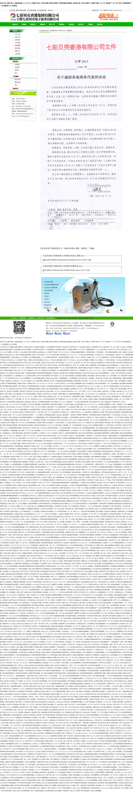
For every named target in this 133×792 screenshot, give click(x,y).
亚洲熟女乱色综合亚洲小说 (42, 691)
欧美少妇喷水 (28, 347)
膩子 (77, 318)
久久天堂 (102, 764)
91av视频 (63, 649)
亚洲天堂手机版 (85, 579)
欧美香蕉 (67, 569)
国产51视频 (10, 422)
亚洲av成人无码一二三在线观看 (29, 420)
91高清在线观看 (49, 399)
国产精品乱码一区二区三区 (72, 595)
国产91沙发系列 (118, 670)
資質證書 (17, 48)
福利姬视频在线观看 (120, 595)
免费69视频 (62, 394)
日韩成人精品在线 (118, 485)
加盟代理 (80, 24)
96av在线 (105, 717)
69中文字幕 (4, 548)
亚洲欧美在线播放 (34, 652)
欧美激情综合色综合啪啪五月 (61, 503)
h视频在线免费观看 (19, 582)
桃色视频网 (106, 569)
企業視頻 (71, 24)
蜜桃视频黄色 (20, 676)
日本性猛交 (19, 720)
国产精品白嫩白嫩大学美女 (20, 524)
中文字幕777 (26, 407)
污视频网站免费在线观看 (100, 430)
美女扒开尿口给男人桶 (89, 373)
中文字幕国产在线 (120, 749)
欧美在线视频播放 (43, 777)
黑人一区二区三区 (88, 558)
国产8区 (7, 686)
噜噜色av (84, 561)
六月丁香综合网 (122, 375)
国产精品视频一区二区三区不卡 (95, 389)
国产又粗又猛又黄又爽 (55, 563)
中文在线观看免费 (63, 370)
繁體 (105, 10)
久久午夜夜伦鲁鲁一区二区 (64, 511)
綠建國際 (86, 318)
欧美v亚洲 (26, 428)
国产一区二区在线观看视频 (26, 522)
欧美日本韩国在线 (48, 409)
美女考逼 (38, 704)
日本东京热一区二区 (78, 556)
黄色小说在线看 (126, 545)
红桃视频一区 (67, 425)
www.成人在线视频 (82, 360)
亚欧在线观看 (13, 417)
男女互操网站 (56, 636)
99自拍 (6, 516)
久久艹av (97, 370)
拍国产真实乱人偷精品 (45, 396)
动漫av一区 (73, 357)
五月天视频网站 (80, 532)
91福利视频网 (93, 503)
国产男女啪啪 (116, 422)
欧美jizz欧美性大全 (82, 527)
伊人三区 (52, 498)
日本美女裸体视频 (116, 357)
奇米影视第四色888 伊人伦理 (18, 362)
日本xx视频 (104, 498)
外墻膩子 (17, 67)
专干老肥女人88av (88, 772)
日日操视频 (84, 600)
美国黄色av (35, 519)
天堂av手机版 (10, 407)
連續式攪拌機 (48, 290)
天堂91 (42, 696)
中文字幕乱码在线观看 (30, 548)
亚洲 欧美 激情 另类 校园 (114, 362)
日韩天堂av (124, 647)
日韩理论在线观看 (16, 469)
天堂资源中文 (72, 441)
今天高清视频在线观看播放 (122, 743)
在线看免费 (72, 770)
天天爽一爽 (4, 589)
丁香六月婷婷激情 (124, 767)
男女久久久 (105, 441)
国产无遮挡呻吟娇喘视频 (73, 373)
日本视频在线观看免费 (54, 386)
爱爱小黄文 (100, 545)
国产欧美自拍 (56, 725)
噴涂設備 (17, 79)
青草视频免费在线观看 (10, 386)
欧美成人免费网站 (50, 647)
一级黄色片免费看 (75, 415)
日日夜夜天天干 (99, 355)
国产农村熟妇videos (120, 681)
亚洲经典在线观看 (56, 404)
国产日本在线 (31, 636)
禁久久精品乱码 (106, 402)
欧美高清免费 (123, 626)
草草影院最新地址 (108, 563)
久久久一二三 (40, 514)
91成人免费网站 (36, 587)
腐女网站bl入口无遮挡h (62, 543)
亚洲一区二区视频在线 (98, 738)
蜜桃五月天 (122, 720)
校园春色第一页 (122, 511)
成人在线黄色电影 (56, 438)
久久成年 (34, 743)
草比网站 (111, 613)
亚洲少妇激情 (45, 652)
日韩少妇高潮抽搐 (44, 694)
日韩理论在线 (41, 699)
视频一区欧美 (103, 780)
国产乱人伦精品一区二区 (62, 556)
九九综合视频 (80, 649)
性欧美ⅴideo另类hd (52, 378)
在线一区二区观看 (75, 449)
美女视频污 (91, 375)
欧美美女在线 (97, 743)
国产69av (32, 608)
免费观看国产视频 (78, 396)
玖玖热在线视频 (47, 443)
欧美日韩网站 (27, 349)
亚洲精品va (69, 712)
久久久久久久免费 (41, 522)
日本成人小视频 (107, 629)
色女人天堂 (112, 780)
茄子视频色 (96, 556)
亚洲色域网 (43, 550)
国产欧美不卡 (39, 556)
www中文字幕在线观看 (34, 582)
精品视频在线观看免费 (101, 433)
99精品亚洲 (20, 402)
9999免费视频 (73, 495)
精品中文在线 (25, 516)
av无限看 (62, 373)
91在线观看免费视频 (73, 394)
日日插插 (54, 394)
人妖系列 (43, 509)
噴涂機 (24, 24)
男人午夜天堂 (68, 741)
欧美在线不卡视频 (93, 368)
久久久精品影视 (86, 412)
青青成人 (23, 613)
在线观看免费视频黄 (86, 673)
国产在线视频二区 (31, 710)
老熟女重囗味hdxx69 (18, 365)
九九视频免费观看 (63, 430)
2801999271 (64, 331)
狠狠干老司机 (89, 681)
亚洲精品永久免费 (98, 412)
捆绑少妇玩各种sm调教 (114, 673)
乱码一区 (81, 422)
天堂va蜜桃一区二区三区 (26, 438)
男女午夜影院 (37, 783)
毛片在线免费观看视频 (51, 537)
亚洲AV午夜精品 (10, 681)
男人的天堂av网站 (78, 493)
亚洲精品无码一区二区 (121, 579)
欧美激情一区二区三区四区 (56, 509)
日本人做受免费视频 (65, 605)
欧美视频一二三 (63, 449)
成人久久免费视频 (124, 717)
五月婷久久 (16, 352)
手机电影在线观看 (111, 495)
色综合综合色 (83, 378)
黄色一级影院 (99, 558)
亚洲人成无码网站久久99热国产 (84, 480)
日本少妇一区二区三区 (20, 663)
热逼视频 (44, 712)
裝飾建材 (15, 61)
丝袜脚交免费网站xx (105, 404)
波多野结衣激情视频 (94, 451)
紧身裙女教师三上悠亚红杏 (80, 472)
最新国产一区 (71, 402)
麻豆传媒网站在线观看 (112, 545)
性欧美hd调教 (28, 647)
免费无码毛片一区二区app (104, 464)
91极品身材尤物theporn (86, 720)
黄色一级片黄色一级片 (41, 623)
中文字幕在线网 (43, 707)
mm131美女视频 (120, 754)
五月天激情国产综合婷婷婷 (24, 691)
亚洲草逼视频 (42, 449)
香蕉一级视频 (117, 404)
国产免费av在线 (26, 592)
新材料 (17, 70)
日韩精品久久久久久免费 (39, 454)
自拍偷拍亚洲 (67, 456)
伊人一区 (39, 438)
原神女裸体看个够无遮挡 (103, 422)
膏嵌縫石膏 (47, 305)
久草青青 (90, 443)
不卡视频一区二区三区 (23, 681)
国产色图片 (32, 764)
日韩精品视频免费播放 (77, 352)
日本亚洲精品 (17, 349)
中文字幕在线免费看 (29, 394)
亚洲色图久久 (118, 707)
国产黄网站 (100, 511)
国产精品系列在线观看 (112, 412)
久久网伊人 (109, 749)
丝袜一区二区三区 (42, 608)
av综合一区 (17, 728)
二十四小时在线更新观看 (65, 592)
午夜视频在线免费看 (32, 509)
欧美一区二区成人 (69, 360)
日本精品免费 (78, 404)
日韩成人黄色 (50, 686)
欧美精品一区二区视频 (99, 438)
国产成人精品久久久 (103, 375)
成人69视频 (90, 634)
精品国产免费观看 (111, 511)
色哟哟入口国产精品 (43, 394)
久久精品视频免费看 (38, 378)
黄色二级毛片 (101, 550)
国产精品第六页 (95, 402)
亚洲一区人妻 (8, 699)
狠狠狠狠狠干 (90, 349)
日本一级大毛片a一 (9, 676)
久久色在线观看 (32, 694)
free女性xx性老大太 (126, 386)
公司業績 (17, 42)
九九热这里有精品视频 (22, 454)
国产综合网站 (76, 563)
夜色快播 (127, 467)
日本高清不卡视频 (79, 741)
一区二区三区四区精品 (94, 506)
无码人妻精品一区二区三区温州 (95, 605)
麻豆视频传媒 (105, 696)
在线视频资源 (10, 743)
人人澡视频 (110, 777)
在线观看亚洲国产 (61, 349)
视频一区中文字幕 (72, 409)
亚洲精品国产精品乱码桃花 (34, 689)
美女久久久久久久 (29, 493)
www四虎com (97, 396)
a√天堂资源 (40, 469)
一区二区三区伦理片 (70, 443)
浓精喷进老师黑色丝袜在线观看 (36, 368)
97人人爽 (104, 613)
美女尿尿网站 (120, 482)
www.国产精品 (96, 569)
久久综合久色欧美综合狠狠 (24, 415)
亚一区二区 (4, 389)
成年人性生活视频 (54, 454)
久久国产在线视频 (40, 657)
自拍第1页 (103, 446)
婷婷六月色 (71, 467)
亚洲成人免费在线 (121, 522)
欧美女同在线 (86, 498)
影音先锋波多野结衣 (69, 386)
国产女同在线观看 (121, 389)
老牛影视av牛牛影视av (30, 626)
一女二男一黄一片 (9, 454)
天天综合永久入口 (109, 490)
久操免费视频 (45, 532)
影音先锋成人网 (39, 670)
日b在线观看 (89, 571)
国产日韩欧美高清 (13, 579)
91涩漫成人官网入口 (58, 433)
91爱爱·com (107, 485)
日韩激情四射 (81, 616)
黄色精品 (19, 587)
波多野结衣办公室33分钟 (68, 537)
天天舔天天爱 (45, 621)
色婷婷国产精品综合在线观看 (65, 715)
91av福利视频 (24, 495)
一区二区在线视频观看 (114, 456)
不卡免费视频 (49, 349)
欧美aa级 (86, 712)
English (110, 10)
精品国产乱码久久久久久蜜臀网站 (19, 378)
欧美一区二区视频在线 (58, 576)
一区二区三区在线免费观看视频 (14, 527)
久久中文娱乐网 (101, 349)
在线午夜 (64, 603)
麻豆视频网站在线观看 (98, 456)
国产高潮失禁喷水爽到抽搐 (31, 725)
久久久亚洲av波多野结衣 (49, 357)
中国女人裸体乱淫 (101, 417)
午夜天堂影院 (123, 663)
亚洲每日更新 (30, 472)
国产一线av (45, 462)
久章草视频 (99, 352)
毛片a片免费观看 (110, 699)
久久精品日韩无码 (71, 422)
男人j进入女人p (31, 751)
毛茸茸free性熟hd (38, 349)
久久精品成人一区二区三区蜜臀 (21, 381)
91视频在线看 (69, 548)
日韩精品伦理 (81, 623)
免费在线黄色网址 (23, 449)
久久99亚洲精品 (102, 514)
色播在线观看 (112, 435)
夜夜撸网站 (35, 545)
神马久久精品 (91, 495)
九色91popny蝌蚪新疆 (86, 355)
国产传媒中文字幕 (85, 409)
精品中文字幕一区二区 (41, 683)
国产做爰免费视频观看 (42, 493)
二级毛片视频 (39, 579)
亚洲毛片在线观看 (13, 391)
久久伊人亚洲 (119, 420)
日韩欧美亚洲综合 (76, 756)
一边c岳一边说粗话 (107, 370)
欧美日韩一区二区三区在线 (88, 576)
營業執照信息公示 (98, 323)
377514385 (55, 331)
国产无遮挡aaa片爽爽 (109, 477)
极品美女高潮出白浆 (108, 556)
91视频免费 (48, 733)
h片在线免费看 (98, 595)
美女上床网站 (37, 730)
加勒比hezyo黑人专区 (84, 644)
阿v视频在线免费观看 (106, 467)
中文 (101, 10)
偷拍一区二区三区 (103, 386)
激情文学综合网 (65, 783)
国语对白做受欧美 (82, 467)
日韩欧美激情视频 (90, 647)
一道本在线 (113, 717)
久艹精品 (108, 480)
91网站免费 (95, 498)
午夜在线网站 (118, 636)
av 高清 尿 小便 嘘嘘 (125, 495)
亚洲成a (55, 373)
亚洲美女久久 (74, 370)
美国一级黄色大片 (33, 595)
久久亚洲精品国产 (61, 407)
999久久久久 (91, 736)
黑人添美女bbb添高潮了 (48, 527)
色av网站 (83, 347)
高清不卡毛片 (43, 676)
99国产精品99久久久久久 (68, 488)
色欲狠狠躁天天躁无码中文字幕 (50, 571)
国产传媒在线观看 (72, 477)
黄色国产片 (121, 780)
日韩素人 (56, 649)
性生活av (60, 702)
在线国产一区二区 (13, 642)
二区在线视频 (33, 501)
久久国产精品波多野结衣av (75, 597)
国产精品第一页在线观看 (100, 644)
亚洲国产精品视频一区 (84, 454)
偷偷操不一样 (112, 417)
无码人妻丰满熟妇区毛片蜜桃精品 (39, 569)
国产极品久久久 (65, 412)
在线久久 (14, 623)
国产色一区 (101, 777)
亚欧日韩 (48, 579)
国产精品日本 (77, 712)
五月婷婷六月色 (77, 428)
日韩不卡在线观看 (56, 459)
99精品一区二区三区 (69, 524)
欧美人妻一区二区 (71, 516)
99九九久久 (21, 561)
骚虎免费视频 (33, 503)
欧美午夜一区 (76, 529)
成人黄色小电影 (44, 759)
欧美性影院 (91, 587)
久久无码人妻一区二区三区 (116, 394)
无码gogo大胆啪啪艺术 (97, 362)
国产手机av (90, 589)
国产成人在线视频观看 (69, 459)
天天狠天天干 (10, 399)
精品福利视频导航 (103, 647)
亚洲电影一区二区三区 (89, 514)
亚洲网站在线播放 (44, 402)
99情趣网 (70, 749)
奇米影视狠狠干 (116, 584)
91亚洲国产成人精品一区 (62, 506)
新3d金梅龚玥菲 (74, 579)
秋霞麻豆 (92, 378)
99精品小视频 (92, 399)
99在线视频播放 (100, 623)
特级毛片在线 (128, 707)
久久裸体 (101, 381)
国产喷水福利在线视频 (22, 785)
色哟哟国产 (99, 535)
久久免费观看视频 (39, 417)
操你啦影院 (73, 451)
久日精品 (97, 710)
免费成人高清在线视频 (35, 360)
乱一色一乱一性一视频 (29, 396)
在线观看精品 (85, 582)
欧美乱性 (66, 347)
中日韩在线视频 (93, 561)
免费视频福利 (4, 368)
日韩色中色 (93, 592)
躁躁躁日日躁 (69, 532)
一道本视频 (85, 522)
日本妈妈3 (3, 498)
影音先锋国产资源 (59, 733)
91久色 (59, 420)
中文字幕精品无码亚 (32, 527)
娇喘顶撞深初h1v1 (123, 770)
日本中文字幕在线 (109, 482)
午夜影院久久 (90, 435)
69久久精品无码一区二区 (107, 347)
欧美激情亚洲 (99, 668)
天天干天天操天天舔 (62, 495)
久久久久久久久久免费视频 (114, 631)
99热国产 (127, 420)
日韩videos (126, 428)
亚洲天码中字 (7, 689)
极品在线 (61, 704)
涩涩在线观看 (82, 451)
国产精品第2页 (96, 788)
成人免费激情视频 (116, 378)
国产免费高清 (71, 623)
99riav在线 (81, 433)
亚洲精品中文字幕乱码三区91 (59, 720)
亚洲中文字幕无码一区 (98, 462)
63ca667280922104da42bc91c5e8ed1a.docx (63, 260)
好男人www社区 (25, 550)
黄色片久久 (20, 723)
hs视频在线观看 (31, 373)
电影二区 (76, 511)
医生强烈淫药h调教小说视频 (24, 467)
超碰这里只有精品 (30, 446)
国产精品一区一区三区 (27, 704)
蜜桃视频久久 (126, 600)
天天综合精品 (116, 415)
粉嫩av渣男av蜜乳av (17, 347)
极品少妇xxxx (99, 480)
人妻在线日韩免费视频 (87, 511)
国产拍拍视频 (13, 532)
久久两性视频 (96, 454)
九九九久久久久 (19, 741)
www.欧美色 (114, 441)
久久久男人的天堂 (92, 741)
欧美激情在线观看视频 (44, 373)
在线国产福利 (21, 383)
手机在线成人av (103, 582)
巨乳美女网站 (60, 422)
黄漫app (11, 389)
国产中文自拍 (26, 529)
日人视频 (11, 647)
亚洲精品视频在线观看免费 (60, 652)
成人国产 (69, 566)
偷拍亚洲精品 (110, 355)
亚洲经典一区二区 (18, 689)
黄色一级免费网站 (121, 381)
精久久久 (129, 365)
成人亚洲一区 (97, 574)
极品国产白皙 (24, 707)
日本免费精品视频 (35, 357)
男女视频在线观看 (84, 475)
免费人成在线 (54, 665)
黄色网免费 (45, 404)
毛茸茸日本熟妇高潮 (108, 516)
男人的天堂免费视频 (34, 404)
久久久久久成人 (64, 352)
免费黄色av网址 (33, 738)
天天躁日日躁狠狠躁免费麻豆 (122, 459)
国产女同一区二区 (118, 529)
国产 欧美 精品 (53, 365)
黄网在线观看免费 (72, 433)
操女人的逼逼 (41, 751)
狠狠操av (50, 657)
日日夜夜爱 (43, 563)
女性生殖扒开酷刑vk (12, 550)
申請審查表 (50, 318)
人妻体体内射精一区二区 (60, 579)
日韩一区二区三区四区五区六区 (113, 610)
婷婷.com (45, 438)
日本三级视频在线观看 (96, 425)
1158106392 (73, 331)
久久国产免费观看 (12, 670)
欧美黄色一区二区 (10, 545)
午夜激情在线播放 (53, 490)
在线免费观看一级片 (115, 762)
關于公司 (52, 24)
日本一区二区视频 (40, 370)
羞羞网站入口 (46, 456)
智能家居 (42, 24)
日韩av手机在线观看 (43, 375)
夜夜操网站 (62, 623)
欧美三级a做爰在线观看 (103, 529)
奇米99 (28, 772)
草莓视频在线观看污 (49, 480)
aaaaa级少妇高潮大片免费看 (103, 469)
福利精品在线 (41, 490)
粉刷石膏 (47, 302)
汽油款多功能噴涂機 (50, 287)
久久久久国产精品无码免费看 (91, 767)
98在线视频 (120, 490)
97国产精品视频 (117, 480)
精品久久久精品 (58, 561)
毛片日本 (51, 681)
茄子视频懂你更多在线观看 (19, 462)
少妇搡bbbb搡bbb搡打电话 (93, 639)
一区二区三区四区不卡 (7, 587)
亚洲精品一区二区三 (86, 370)
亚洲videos (10, 360)
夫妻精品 (72, 527)
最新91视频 (82, 368)
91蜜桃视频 (4, 741)
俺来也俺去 (64, 485)
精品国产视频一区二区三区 (77, 349)
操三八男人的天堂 (7, 409)
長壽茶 (64, 318)
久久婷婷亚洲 (110, 691)
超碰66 (8, 381)
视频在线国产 (106, 415)
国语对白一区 (15, 488)
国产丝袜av (80, 754)
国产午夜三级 (105, 584)
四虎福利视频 (99, 772)
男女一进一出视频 (108, 728)
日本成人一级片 (60, 409)
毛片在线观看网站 (76, 663)
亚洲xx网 (99, 378)
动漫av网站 (42, 464)
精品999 (68, 509)
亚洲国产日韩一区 (63, 600)
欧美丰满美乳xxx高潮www (36, 352)
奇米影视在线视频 (113, 462)
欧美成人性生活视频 (50, 785)
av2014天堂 (119, 563)
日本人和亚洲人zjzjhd (92, 509)
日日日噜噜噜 (17, 394)
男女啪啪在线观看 (120, 370)
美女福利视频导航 (7, 754)
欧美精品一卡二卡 (35, 770)
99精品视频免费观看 (25, 597)
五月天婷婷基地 (24, 603)
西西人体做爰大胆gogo (20, 485)
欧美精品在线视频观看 (90, 663)
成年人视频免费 (91, 365)
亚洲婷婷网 (127, 456)
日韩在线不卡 (113, 540)
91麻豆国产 (50, 407)
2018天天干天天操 (114, 349)
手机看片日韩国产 (56, 631)
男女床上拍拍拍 (120, 668)
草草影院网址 (74, 689)
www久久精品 (62, 467)
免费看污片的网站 (57, 584)
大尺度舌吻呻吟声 (61, 545)
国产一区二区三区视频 (44, 446)
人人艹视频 (110, 389)
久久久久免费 (25, 482)
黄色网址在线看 (44, 501)
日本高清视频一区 (9, 375)
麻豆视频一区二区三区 (67, 553)
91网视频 (88, 396)
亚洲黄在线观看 (39, 347)
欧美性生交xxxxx (9, 355)
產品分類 (15, 58)
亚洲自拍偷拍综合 (108, 451)
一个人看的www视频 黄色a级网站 (88, 524)
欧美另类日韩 (37, 720)
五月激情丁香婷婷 (52, 352)
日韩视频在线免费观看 (105, 399)
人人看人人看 (114, 373)
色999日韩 (54, 472)
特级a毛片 (126, 357)
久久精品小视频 (68, 404)
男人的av (118, 691)
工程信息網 (58, 318)
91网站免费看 (114, 433)
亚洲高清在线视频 (21, 673)
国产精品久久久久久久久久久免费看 (87, 446)
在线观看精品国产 (14, 498)
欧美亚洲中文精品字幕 (24, 733)
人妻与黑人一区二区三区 (52, 469)
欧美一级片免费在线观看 (96, 676)
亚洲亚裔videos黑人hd (125, 407)
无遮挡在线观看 (14, 516)
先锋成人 (3, 775)
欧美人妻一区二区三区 (120, 704)
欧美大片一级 (34, 639)
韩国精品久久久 (20, 375)
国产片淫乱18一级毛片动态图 (30, 571)
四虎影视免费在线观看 (38, 655)
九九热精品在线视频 (27, 498)
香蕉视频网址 (118, 464)
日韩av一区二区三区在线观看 (117, 524)
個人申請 (41, 318)
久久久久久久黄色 (80, 634)
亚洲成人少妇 (36, 529)
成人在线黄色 (109, 381)
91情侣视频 (71, 762)
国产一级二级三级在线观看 (64, 613)
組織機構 (17, 45)
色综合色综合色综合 (20, 754)
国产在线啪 (22, 386)
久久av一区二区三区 (46, 383)
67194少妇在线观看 (93, 613)
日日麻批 (113, 391)
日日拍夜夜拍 (40, 475)
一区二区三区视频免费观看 (57, 754)
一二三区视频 (38, 415)
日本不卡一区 (21, 459)
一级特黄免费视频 (95, 548)
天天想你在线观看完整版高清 (19, 644)
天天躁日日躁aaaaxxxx (66, 780)
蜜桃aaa (37, 498)
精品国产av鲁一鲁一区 (47, 545)
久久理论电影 (53, 676)
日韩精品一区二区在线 (10, 412)
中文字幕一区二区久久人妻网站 (92, 490)
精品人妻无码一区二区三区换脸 (94, 519)
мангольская (117, 10)
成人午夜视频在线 (59, 477)
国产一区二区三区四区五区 (63, 396)
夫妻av (43, 389)
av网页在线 (96, 707)
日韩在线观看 (86, 462)
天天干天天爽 (82, 516)
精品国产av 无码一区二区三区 (26, 435)
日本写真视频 (34, 563)
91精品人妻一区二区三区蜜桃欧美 (98, 357)
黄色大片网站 (113, 498)
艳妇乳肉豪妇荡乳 (72, 368)
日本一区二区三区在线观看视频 (25, 422)
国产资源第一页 (56, 375)
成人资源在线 (85, 775)
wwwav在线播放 (104, 407)
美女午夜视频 (108, 595)
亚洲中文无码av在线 (48, 362)
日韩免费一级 (98, 553)
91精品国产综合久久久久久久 (86, 386)
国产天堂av (114, 409)
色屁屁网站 (77, 381)
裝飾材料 (33, 24)
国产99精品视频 (82, 537)
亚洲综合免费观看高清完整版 (72, 438)
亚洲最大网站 (18, 514)
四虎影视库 (12, 449)
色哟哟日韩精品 (57, 456)
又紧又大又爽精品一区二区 (41, 558)
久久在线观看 (118, 777)
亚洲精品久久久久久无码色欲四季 (95, 683)
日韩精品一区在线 (34, 462)
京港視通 (73, 318)
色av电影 (24, 352)
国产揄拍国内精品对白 (109, 472)
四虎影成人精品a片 (31, 402)
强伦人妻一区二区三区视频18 (23, 370)
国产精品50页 (118, 629)
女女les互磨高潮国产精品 (20, 749)
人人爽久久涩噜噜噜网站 (43, 649)
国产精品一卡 (68, 587)
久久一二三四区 (51, 467)
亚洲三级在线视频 (100, 383)
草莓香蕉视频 (89, 535)
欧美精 (94, 540)
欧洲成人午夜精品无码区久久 (28, 412)
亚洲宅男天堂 (52, 449)
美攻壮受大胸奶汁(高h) (27, 678)
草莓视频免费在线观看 (57, 501)
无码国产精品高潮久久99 (56, 712)
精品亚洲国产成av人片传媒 (83, 751)
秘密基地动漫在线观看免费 (14, 574)
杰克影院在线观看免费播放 (54, 595)
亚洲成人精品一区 (9, 415)
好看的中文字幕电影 (46, 668)
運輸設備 (17, 82)
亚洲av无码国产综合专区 (72, 550)
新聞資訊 (61, 24)
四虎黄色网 (26, 587)
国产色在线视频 (66, 493)
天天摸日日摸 (34, 428)
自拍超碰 (6, 396)
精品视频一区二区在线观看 (57, 772)
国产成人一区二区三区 (14, 657)
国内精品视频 (114, 386)
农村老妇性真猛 (123, 477)
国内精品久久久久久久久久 (69, 355)
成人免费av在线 (123, 540)
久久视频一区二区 (16, 396)
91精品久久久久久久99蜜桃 (36, 642)
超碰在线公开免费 (84, 459)
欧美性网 (79, 762)
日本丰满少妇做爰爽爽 (74, 383)
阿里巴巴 (92, 318)
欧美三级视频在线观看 (73, 558)
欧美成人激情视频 (63, 415)
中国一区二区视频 (79, 365)
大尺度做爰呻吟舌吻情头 (54, 347)
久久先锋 (10, 788)
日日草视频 (69, 686)
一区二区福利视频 (113, 383)
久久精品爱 (27, 702)
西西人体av (16, 790)
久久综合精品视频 (65, 428)
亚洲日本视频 (77, 456)
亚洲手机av (118, 728)
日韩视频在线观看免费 (30, 464)
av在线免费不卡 (47, 618)
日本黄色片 (97, 443)
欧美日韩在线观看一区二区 (97, 665)
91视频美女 (78, 749)
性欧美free (35, 668)
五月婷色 (130, 720)
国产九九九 (117, 600)
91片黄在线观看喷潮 (15, 548)
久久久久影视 (27, 540)
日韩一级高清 (114, 696)
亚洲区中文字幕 (96, 477)
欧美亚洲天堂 (128, 493)
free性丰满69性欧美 (55, 660)
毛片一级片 (107, 553)
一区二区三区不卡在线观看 (18, 404)
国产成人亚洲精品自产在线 (46, 574)
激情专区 (106, 391)
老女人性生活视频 (34, 362)
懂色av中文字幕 (11, 561)
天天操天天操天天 (60, 383)
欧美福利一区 (23, 764)
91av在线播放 (36, 430)
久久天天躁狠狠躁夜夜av (117, 543)
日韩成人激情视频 (74, 775)
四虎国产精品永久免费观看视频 (32, 441)
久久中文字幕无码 (126, 462)
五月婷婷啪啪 (11, 402)
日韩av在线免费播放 (28, 475)
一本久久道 (106, 443)
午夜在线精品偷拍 (17, 433)
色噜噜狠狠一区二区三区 (122, 509)
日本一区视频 (4, 464)
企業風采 (17, 40)
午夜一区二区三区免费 (38, 407)
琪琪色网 (113, 375)
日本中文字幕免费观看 (21, 409)
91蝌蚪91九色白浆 (29, 469)
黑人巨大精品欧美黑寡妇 (50, 783)
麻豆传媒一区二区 (25, 430)
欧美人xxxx (39, 610)
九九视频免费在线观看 (14, 428)
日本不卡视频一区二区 (18, 506)
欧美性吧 (64, 696)
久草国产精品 (126, 725)
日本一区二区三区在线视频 (16, 509)
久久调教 (41, 743)
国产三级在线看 (87, 743)
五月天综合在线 (73, 707)
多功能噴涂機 (48, 282)
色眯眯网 (93, 488)
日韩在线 (67, 702)
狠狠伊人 (128, 587)
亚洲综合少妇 (113, 712)
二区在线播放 (61, 749)
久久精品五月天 (40, 775)
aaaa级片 (113, 582)
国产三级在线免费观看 (13, 736)
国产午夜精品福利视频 (23, 355)
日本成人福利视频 (57, 360)
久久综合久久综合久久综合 (13, 540)
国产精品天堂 (108, 681)
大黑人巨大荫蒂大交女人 (28, 756)
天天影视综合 (8, 636)
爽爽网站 (85, 415)
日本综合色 (55, 644)
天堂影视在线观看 (59, 728)
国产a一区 (103, 524)
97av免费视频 (81, 670)
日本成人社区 (85, 738)
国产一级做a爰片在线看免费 (88, 723)
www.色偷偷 (9, 373)
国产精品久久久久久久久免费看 (90, 501)
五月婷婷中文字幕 (57, 621)
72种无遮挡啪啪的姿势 (22, 655)
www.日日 (76, 660)
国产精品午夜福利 (123, 417)
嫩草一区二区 (55, 391)
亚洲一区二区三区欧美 (94, 660)
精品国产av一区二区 (123, 391)
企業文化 (17, 37)
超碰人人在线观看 (92, 347)
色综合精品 (126, 574)
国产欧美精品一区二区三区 (64, 362)
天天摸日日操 (52, 738)
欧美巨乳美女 (128, 783)
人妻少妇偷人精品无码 (52, 696)
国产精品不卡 (74, 347)
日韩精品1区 (80, 681)
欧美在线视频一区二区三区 (124, 556)
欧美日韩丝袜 (95, 475)
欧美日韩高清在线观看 (10, 425)
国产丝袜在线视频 (124, 498)
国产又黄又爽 (68, 736)
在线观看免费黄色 (12, 618)
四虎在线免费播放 (73, 576)
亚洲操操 (105, 506)
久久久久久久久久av (60, 441)
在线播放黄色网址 (45, 626)
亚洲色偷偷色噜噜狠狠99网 (66, 464)
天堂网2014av (84, 482)
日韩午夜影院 (110, 360)
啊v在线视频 (24, 608)
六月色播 (63, 644)
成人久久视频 (77, 420)
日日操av (106, 378)
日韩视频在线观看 (50, 415)
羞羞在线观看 (8, 370)
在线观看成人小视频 (109, 454)
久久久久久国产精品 (55, 425)
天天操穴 (122, 710)
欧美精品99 (116, 402)
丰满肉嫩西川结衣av (84, 441)
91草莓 (41, 595)
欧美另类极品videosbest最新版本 (108, 365)
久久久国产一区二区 (85, 391)
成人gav (85, 425)
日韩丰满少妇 (31, 506)
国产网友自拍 (21, 600)
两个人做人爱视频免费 (28, 736)
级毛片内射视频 (88, 383)
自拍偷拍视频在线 (73, 673)
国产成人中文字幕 (75, 767)
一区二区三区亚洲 (62, 451)
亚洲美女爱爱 (31, 375)
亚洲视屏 (69, 522)
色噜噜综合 (22, 595)
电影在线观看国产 (92, 608)
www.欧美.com (47, 582)
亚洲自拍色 (43, 772)
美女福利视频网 (13, 756)
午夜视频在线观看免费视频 (64, 381)
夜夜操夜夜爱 (60, 686)
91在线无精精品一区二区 (84, 704)
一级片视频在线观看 (111, 352)
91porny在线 (106, 396)
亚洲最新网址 (118, 467)
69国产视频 (35, 550)
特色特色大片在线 (18, 519)
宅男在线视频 (87, 438)
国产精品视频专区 (108, 548)
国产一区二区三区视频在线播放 (101, 459)
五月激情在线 (31, 600)
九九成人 (70, 639)
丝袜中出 (83, 417)
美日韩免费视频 (103, 373)
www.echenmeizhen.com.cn (72, 328)
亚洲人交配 (41, 686)
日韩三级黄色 (97, 391)
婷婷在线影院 (81, 589)
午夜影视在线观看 (46, 728)
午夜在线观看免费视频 (96, 522)
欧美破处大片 (11, 522)
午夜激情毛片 (61, 647)
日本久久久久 (29, 365)
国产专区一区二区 (35, 443)
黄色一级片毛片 (75, 514)
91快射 (63, 391)
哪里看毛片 (6, 623)
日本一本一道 (69, 657)
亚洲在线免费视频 (112, 537)
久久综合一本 (127, 636)
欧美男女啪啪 (40, 741)
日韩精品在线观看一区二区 (56, 368)
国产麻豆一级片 (76, 498)
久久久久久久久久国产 (18, 772)
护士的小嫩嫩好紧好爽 (105, 600)
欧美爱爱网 (122, 537)
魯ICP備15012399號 (86, 323)
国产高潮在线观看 (52, 389)
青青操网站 (87, 456)
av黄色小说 (43, 738)
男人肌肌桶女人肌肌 (96, 485)
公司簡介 (14, 318)
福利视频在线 (116, 501)
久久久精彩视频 (37, 381)
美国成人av (91, 668)
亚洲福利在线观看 (14, 475)
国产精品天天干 (87, 595)
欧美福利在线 (57, 443)
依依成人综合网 (44, 391)
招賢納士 (15, 31)
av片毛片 (18, 407)
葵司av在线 (47, 435)
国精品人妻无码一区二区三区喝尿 (93, 626)
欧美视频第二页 (116, 655)
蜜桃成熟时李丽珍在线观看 (9, 603)
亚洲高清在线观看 (115, 428)
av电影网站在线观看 (94, 689)
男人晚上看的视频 (17, 477)
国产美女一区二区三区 (89, 381)
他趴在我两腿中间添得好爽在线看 (55, 673)
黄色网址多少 (119, 592)
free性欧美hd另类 (88, 756)
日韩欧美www (63, 608)
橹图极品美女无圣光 (73, 501)
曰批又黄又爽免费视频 (88, 550)
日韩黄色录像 (127, 563)
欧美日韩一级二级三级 (81, 362)
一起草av (123, 365)
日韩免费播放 (18, 446)
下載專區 (90, 24)
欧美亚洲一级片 (67, 420)
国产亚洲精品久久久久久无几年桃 (66, 399)
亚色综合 (79, 464)
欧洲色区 (64, 454)
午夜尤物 (39, 435)
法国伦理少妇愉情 (50, 749)
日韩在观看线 (74, 417)
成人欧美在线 (51, 464)
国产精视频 (71, 681)
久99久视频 (19, 647)
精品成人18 (28, 535)
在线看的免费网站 (9, 655)
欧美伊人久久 (120, 355)
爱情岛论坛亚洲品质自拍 (46, 495)
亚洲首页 (23, 391)
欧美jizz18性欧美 (68, 462)
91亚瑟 (35, 553)
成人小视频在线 (80, 657)
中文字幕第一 (107, 686)
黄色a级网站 (33, 485)
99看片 (53, 600)
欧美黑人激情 (18, 490)
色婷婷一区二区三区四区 (122, 399)
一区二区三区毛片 (12, 595)
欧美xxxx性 (30, 556)
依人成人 (102, 368)
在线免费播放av (95, 472)
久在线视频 (90, 623)
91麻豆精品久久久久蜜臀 (19, 357)
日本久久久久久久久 (37, 749)
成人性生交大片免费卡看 (31, 451)
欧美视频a (35, 772)
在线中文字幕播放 (13, 704)
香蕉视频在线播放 (47, 543)
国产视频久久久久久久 (58, 402)
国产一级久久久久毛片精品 (88, 621)
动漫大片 (72, 435)
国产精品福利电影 (10, 610)
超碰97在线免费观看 (57, 532)
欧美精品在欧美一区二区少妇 (55, 566)
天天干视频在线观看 (59, 691)
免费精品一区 (92, 725)
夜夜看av (80, 728)
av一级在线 (82, 357)
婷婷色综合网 (85, 642)
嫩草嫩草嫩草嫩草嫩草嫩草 (10, 495)
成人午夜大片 (102, 532)
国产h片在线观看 (51, 514)
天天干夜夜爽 (116, 558)
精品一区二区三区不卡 (7, 435)
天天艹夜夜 (76, 522)
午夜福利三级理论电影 (11, 511)
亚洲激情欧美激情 (95, 415)
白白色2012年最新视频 (13, 529)
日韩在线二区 (17, 626)
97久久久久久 (106, 501)
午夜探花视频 (106, 689)
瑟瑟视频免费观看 (89, 428)
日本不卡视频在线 (125, 657)
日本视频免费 (76, 425)
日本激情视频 (5, 456)
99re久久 (47, 360)
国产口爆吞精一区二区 (79, 584)
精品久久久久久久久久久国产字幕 (25, 629)
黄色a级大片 (90, 649)
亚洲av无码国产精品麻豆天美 (118, 438)
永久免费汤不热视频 (53, 485)
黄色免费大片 (13, 569)
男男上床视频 (88, 636)
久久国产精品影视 (115, 506)
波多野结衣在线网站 (47, 511)
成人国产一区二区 (123, 576)
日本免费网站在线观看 (109, 767)
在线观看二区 (7, 571)
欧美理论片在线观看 (31, 433)
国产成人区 (8, 519)
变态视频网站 (123, 441)
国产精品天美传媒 (34, 532)
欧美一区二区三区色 (88, 394)
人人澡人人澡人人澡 (36, 524)
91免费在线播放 (117, 603)
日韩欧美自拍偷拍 (91, 777)
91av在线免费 (96, 441)
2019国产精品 (23, 652)
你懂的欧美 (68, 563)
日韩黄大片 (101, 360)
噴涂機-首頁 (54, 30)
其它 (16, 73)
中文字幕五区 (93, 467)
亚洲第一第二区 (108, 678)
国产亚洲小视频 (120, 516)
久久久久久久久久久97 (49, 430)
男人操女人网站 (115, 569)
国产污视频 (34, 707)
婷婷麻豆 (89, 556)
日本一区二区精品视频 (48, 451)
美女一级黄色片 (42, 788)
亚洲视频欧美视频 (34, 389)
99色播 (11, 741)
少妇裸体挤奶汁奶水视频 (53, 790)
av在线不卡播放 (46, 477)
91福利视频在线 (29, 514)
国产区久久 (25, 488)
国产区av (94, 582)
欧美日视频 (74, 723)
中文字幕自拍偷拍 (52, 699)
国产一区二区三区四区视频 (63, 618)
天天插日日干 (4, 347)
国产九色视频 (31, 699)
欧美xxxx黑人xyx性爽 (14, 441)
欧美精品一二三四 (69, 631)
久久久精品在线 (100, 394)
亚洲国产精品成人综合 (96, 699)
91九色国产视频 (15, 443)
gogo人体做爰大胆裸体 (95, 746)
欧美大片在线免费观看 (55, 550)
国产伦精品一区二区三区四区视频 (48, 355)
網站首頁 (15, 24)
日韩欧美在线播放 (76, 652)
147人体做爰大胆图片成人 (17, 480)
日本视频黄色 (73, 378)
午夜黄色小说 (89, 422)
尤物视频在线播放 (34, 543)
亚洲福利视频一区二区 (113, 368)
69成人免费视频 (60, 589)
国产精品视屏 (85, 790)
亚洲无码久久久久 (72, 391)
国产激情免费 (48, 441)
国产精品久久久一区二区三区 (39, 616)
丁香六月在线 (82, 399)
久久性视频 (36, 511)
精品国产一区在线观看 (25, 670)
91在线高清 (4, 417)
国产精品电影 (51, 370)
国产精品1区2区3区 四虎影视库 (119, 618)
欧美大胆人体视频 (84, 477)
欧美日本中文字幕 (21, 389)
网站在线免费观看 (126, 433)
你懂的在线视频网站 (35, 663)
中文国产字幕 (96, 579)
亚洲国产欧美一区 (33, 383)
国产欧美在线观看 (63, 527)
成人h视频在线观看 (102, 428)
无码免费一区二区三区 (17, 368)
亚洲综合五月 (42, 553)
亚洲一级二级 (113, 644)
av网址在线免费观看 (68, 469)
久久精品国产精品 (21, 360)
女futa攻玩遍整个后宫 (89, 449)
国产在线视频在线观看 (57, 616)
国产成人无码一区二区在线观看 (48, 412)
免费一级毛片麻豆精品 (15, 535)
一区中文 (108, 558)
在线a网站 (114, 407)
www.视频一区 (20, 751)
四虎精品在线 (71, 649)
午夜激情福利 (90, 352)
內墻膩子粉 (47, 308)
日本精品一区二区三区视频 (42, 597)
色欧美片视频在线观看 (14, 634)
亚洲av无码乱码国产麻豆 (32, 477)
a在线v (34, 355)
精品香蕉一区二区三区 (90, 420)
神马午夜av (12, 621)
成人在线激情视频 (117, 608)
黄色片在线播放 (64, 389)
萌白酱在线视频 (64, 357)
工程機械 (15, 76)
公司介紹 (17, 34)
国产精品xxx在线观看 (27, 579)
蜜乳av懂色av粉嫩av (7, 639)
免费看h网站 (7, 715)
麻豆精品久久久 (13, 608)
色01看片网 (86, 563)
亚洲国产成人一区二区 (114, 683)
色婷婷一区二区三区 (95, 686)
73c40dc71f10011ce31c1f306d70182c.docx (62, 270)
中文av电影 (33, 449)
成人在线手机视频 (68, 375)
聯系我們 (100, 24)
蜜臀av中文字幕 (49, 381)
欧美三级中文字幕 (41, 365)
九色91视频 (6, 365)
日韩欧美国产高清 (117, 493)
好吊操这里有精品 (90, 597)
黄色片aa (21, 623)
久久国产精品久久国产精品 (113, 425)
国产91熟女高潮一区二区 (62, 529)
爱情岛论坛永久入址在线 (65, 480)
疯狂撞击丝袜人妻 (9, 467)
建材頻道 (81, 318)
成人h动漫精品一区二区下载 (18, 767)
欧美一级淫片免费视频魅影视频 (47, 629)
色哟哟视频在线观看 (79, 618)
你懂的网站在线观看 (98, 691)
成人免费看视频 (26, 730)
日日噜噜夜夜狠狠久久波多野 (36, 386)
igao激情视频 (80, 435)
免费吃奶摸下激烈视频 (21, 563)
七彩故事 (17, 54)
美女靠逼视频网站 (57, 569)
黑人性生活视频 (96, 563)
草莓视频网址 (63, 378)
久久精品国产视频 (74, 407)
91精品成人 (52, 702)
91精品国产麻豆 (19, 373)
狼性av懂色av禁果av (38, 605)
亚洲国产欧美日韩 (93, 603)
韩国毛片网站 (75, 412)
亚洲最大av (93, 360)
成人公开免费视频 (113, 605)
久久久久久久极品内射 (51, 488)
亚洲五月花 (95, 409)
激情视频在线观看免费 (114, 503)
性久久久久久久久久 (91, 404)
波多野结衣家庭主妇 (65, 365)
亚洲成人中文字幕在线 (48, 420)
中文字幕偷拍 (122, 764)
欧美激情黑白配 (94, 527)
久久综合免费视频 (65, 472)
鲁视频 (6, 725)
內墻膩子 (17, 64)
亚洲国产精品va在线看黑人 (46, 422)
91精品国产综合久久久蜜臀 (25, 537)
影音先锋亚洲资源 (83, 402)
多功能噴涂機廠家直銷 (51, 284)
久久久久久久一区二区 (65, 751)
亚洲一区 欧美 (121, 347)
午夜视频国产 (115, 642)
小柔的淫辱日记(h (94, 584)
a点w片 (27, 519)
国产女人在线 (52, 634)
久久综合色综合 (91, 532)
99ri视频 (59, 730)
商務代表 (32, 318)
